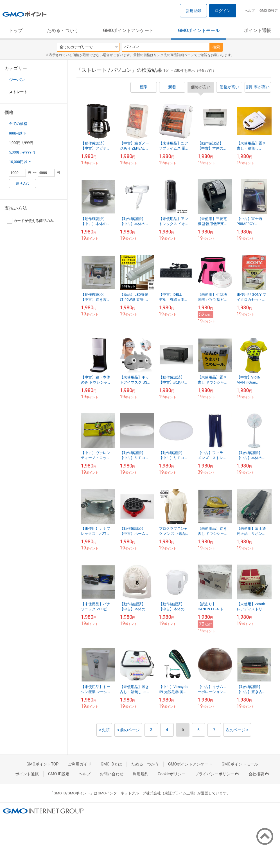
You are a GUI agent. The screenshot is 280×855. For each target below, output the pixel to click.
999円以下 (17, 133)
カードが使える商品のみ (30, 221)
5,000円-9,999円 (22, 152)
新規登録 (193, 10)
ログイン (223, 10)
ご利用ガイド (79, 764)
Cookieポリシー (172, 774)
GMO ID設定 (268, 11)
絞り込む (22, 183)
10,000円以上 (20, 162)
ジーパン (17, 79)
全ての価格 (18, 124)
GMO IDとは (111, 764)
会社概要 (259, 774)
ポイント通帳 (257, 30)
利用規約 (140, 774)
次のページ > (237, 730)
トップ (15, 30)
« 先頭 (104, 730)
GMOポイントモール (199, 30)
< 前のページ (128, 730)
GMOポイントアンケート (128, 30)
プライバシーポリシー (217, 774)
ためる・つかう (62, 30)
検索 (216, 47)
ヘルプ (250, 11)
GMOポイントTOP (42, 764)
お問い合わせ (111, 774)
